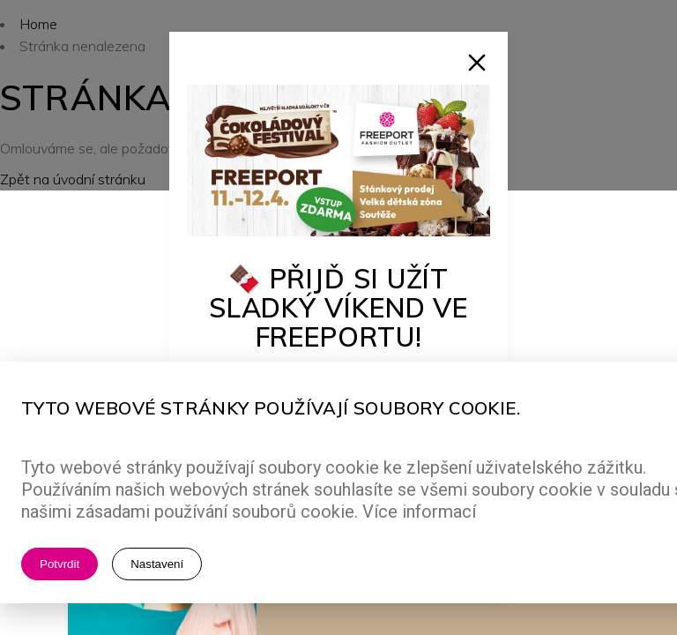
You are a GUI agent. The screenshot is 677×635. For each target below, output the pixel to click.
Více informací (419, 511)
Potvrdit (59, 564)
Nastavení (156, 564)
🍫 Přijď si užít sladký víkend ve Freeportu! (338, 308)
